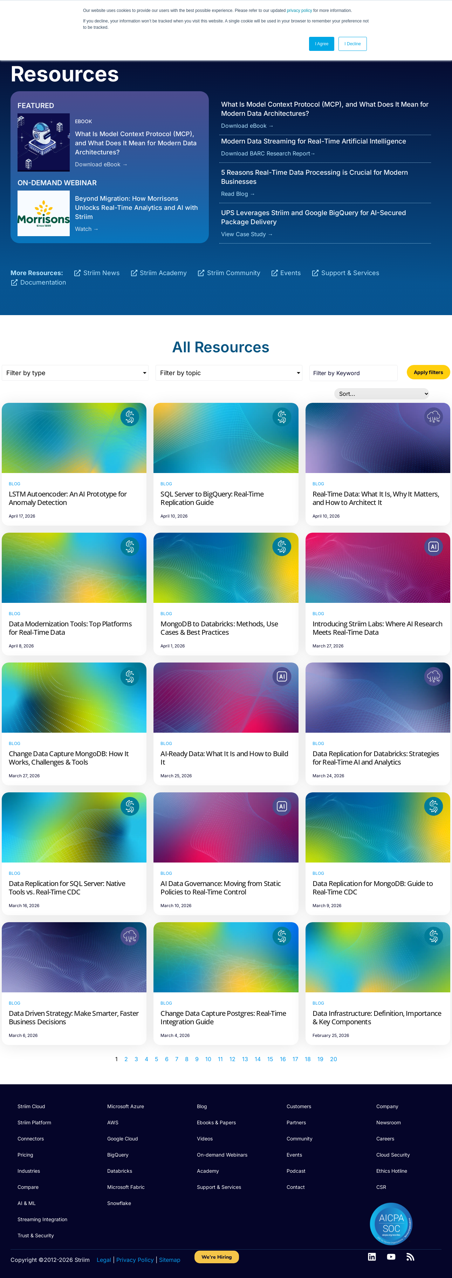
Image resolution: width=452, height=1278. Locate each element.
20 (333, 1059)
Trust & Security (36, 1235)
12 (232, 1059)
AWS (112, 1122)
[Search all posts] (353, 373)
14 (258, 1059)
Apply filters (428, 372)
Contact (296, 1187)
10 (208, 1059)
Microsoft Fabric (126, 1187)
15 (270, 1059)
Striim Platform (34, 1122)
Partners (296, 1122)
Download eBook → (101, 164)
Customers (299, 1106)
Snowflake (119, 1203)
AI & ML (27, 1203)
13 (245, 1059)
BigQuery (118, 1155)
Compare (28, 1187)
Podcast (296, 1171)
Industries (29, 1171)
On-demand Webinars (222, 1155)
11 (220, 1059)
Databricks (119, 1171)
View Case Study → (247, 234)
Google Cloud (122, 1138)
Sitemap (169, 1259)
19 (320, 1059)
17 (295, 1059)
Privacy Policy (135, 1259)
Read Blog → (238, 193)
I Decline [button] (352, 43)
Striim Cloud (31, 1106)
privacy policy (299, 10)
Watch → (87, 228)
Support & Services (219, 1187)
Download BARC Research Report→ (268, 153)
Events (294, 1155)
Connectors (31, 1138)
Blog (202, 1106)
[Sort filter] (381, 393)
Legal (104, 1259)
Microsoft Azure (125, 1106)
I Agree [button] (321, 43)
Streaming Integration (42, 1219)
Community (300, 1138)
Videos (205, 1138)
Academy (208, 1171)
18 (308, 1059)
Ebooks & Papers (216, 1122)
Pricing (25, 1155)
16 (283, 1059)
